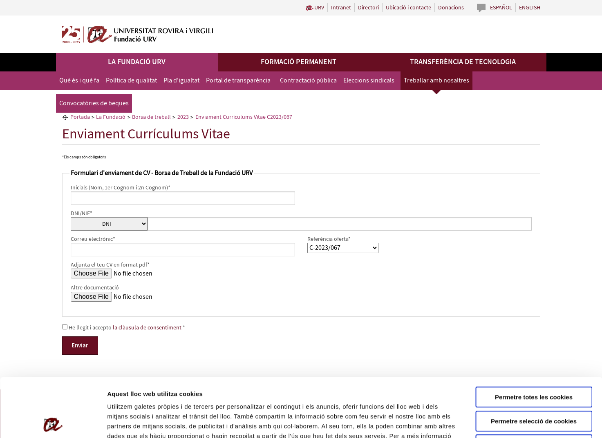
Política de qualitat (131, 80)
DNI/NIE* (81, 213)
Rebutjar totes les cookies (534, 385)
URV (319, 7)
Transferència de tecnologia (463, 62)
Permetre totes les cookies (534, 338)
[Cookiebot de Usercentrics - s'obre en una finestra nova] (53, 422)
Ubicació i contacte (408, 7)
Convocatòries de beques (94, 103)
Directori (368, 7)
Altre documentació (95, 288)
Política (121, 386)
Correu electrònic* (93, 239)
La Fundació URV (137, 62)
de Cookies (150, 386)
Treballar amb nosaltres (436, 80)
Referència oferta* (329, 239)
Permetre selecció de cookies (534, 362)
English (529, 7)
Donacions (451, 7)
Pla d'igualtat (181, 80)
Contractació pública (308, 80)
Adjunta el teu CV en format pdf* (110, 265)
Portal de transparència (238, 80)
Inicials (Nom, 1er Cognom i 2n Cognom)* (120, 188)
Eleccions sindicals (368, 80)
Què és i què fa (79, 80)
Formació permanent (298, 62)
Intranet (341, 7)
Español (501, 7)
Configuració (458, 421)
